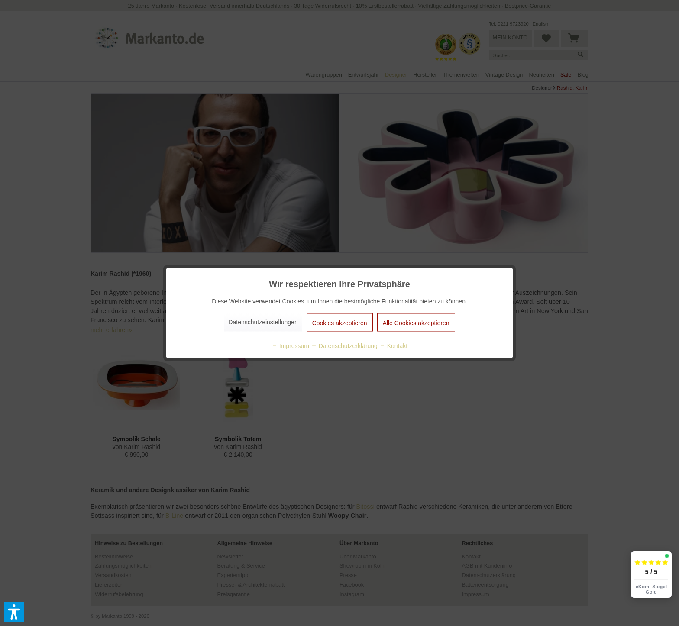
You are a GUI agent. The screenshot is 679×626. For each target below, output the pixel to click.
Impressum (290, 345)
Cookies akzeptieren (339, 322)
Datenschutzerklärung (344, 345)
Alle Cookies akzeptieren (416, 322)
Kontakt (393, 345)
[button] (14, 612)
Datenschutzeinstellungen (262, 322)
